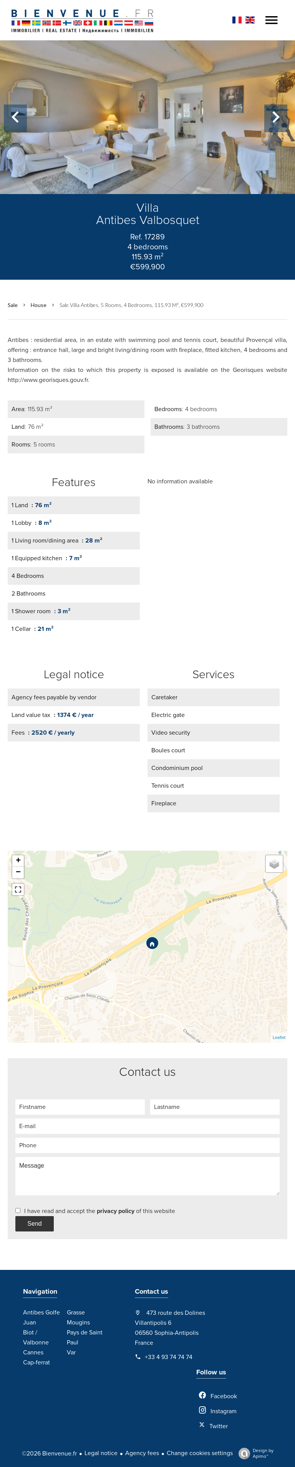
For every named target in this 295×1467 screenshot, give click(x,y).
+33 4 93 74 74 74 (168, 1357)
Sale (13, 305)
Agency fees (142, 1453)
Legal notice (101, 1453)
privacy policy (115, 1211)
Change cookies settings (200, 1453)
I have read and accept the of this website (99, 1211)
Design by (254, 1453)
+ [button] (18, 861)
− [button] (18, 872)
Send (34, 1223)
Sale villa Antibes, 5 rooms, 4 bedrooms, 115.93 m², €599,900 (132, 305)
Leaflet (279, 1037)
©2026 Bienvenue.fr (49, 1453)
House (38, 305)
